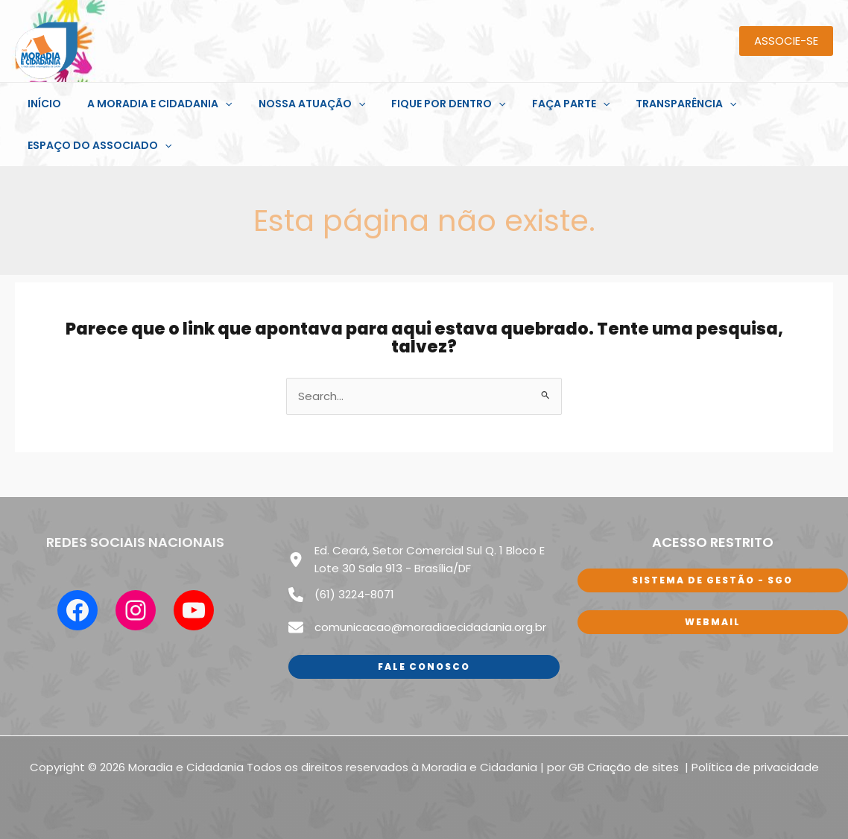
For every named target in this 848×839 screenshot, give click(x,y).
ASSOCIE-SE (786, 40)
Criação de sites (634, 765)
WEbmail (713, 621)
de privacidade (775, 765)
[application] (217, 103)
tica (721, 765)
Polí (701, 765)
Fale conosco (424, 665)
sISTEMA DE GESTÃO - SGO (712, 580)
